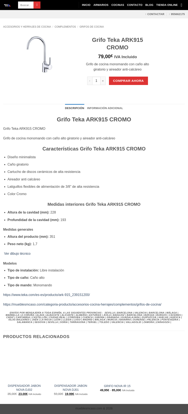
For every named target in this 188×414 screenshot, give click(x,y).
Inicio (86, 4)
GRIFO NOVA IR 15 (117, 386)
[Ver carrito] (183, 5)
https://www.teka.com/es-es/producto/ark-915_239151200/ (46, 295)
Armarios (101, 4)
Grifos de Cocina (92, 26)
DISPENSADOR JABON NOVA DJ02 (24, 387)
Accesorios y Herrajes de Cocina (27, 26)
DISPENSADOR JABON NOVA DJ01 (70, 387)
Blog (149, 4)
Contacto (134, 4)
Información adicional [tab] (105, 108)
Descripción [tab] (74, 108)
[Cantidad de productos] (96, 81)
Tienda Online (167, 4)
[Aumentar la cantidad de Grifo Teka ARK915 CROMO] (103, 81)
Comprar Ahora (128, 80)
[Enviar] (37, 5)
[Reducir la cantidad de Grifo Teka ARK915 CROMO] (89, 81)
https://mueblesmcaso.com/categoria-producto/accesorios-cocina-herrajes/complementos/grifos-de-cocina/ (82, 304)
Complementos (65, 26)
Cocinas (117, 4)
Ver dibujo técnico (17, 253)
